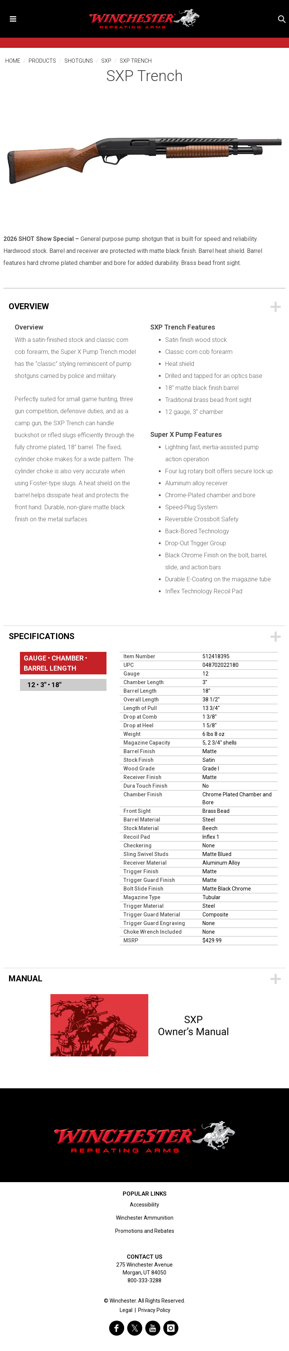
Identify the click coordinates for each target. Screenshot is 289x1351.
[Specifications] (144, 636)
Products (42, 61)
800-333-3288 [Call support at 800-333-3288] (144, 1280)
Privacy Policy (154, 1310)
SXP (106, 61)
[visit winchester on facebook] (116, 1328)
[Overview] (144, 306)
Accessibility (144, 1205)
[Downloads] (144, 978)
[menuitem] (63, 685)
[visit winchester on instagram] (170, 1328)
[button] (282, 19)
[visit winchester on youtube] (152, 1328)
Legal (126, 1310)
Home (12, 61)
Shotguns (78, 61)
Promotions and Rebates (144, 1231)
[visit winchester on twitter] (134, 1328)
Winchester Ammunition (144, 1218)
